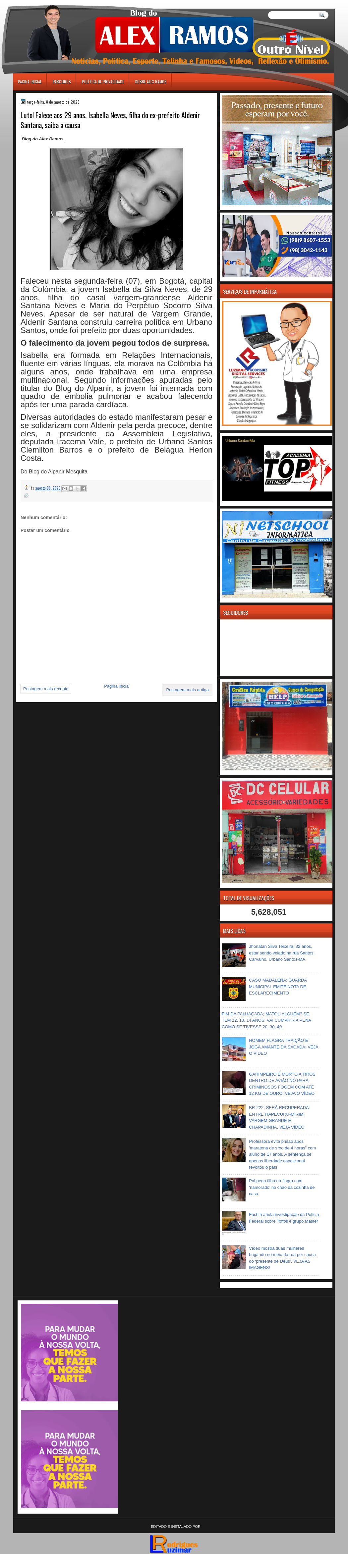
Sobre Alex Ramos (151, 81)
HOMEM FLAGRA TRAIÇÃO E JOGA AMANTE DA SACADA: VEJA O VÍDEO (283, 1047)
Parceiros (62, 81)
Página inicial (30, 81)
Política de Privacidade (103, 81)
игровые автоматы (43, 3)
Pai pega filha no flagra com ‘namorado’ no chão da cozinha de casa (282, 1187)
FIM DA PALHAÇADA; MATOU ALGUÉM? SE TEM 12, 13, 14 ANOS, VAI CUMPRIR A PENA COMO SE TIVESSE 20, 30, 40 (266, 1020)
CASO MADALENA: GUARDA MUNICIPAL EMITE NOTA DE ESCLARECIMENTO (278, 987)
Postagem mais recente (46, 688)
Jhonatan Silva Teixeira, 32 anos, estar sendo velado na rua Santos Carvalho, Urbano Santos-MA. (281, 953)
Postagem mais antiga (187, 689)
